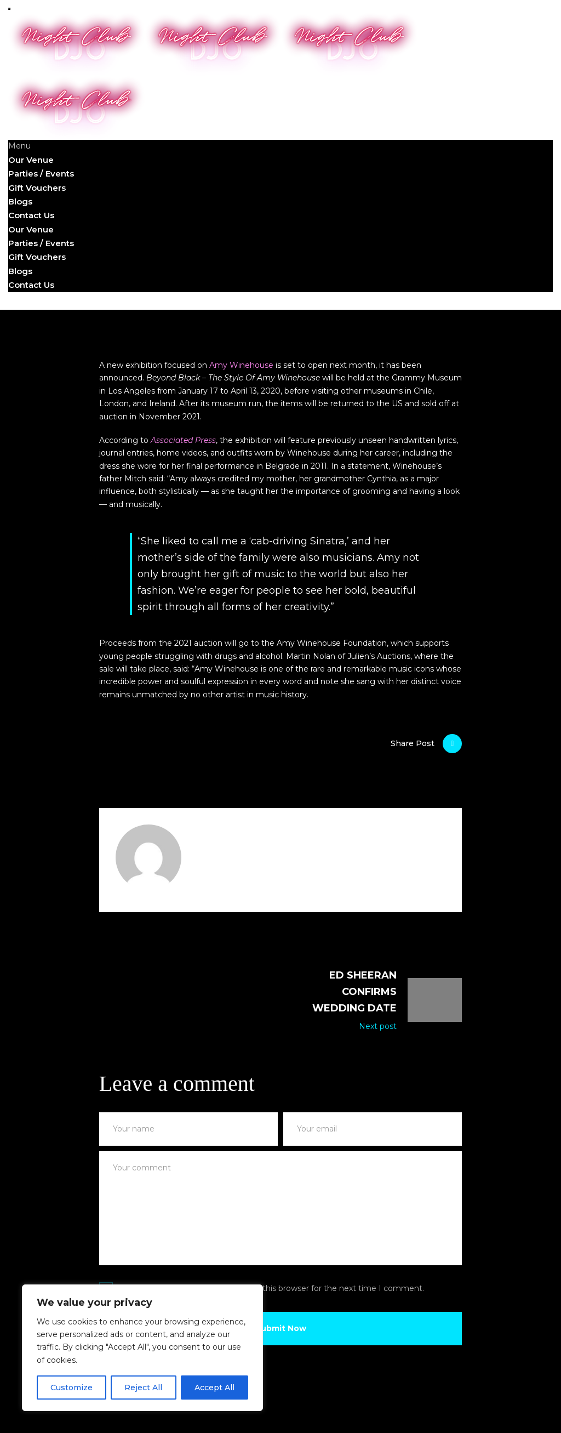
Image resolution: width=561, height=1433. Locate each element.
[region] (142, 1348)
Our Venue (31, 160)
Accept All (214, 1387)
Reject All (143, 1387)
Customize (71, 1387)
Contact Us (31, 215)
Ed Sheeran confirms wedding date (354, 991)
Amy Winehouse (241, 365)
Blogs (20, 201)
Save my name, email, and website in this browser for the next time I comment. (271, 1288)
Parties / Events (41, 173)
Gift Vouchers (37, 188)
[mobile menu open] (9, 9)
